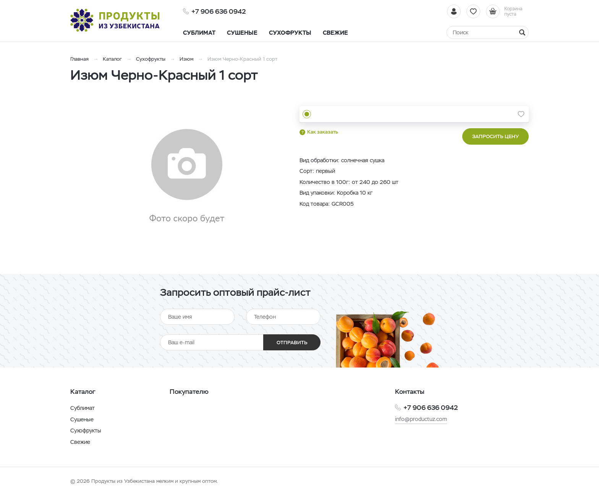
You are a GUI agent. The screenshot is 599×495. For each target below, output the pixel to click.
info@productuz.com (421, 419)
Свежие (80, 442)
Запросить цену (495, 136)
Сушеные (82, 419)
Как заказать (322, 132)
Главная (79, 59)
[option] (186, 176)
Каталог (112, 59)
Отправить (292, 342)
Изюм (186, 59)
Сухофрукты (150, 59)
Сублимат (82, 408)
